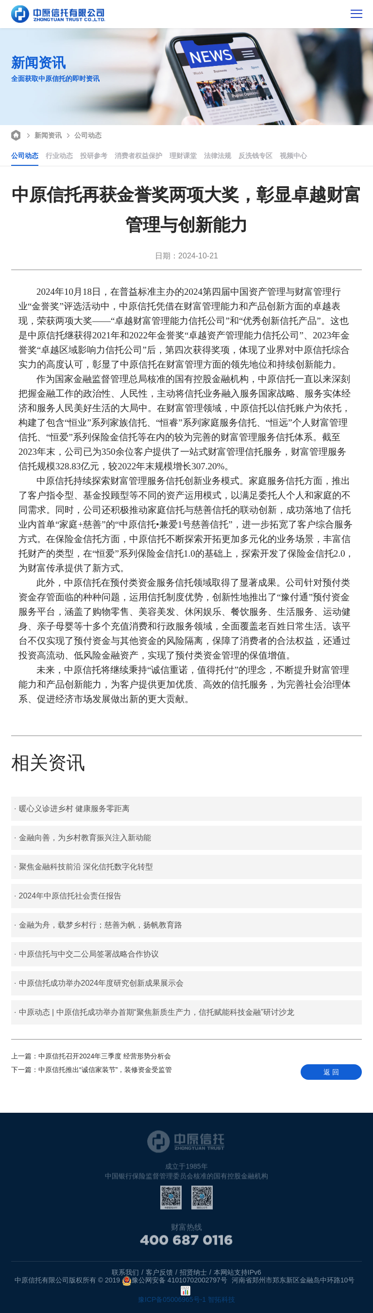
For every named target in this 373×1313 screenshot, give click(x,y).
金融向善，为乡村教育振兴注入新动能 (82, 838)
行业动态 (59, 156)
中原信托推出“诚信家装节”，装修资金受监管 (91, 1069)
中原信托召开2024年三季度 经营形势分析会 (91, 1056)
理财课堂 (183, 156)
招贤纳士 (193, 1272)
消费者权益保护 (138, 156)
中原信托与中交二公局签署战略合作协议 (86, 954)
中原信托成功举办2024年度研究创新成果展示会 (99, 983)
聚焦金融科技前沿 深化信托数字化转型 (83, 867)
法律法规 (217, 156)
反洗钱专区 (255, 156)
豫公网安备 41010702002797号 (174, 1281)
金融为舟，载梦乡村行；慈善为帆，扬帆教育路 (98, 925)
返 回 (331, 1072)
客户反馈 (159, 1272)
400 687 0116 (186, 1244)
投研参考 (93, 156)
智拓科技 (221, 1299)
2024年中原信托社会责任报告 (67, 896)
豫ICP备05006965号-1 (172, 1299)
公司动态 (83, 134)
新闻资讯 (43, 134)
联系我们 (125, 1272)
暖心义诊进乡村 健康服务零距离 (72, 808)
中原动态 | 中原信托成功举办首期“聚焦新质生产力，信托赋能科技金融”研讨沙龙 (154, 1012)
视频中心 (293, 156)
